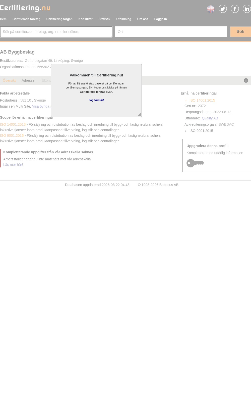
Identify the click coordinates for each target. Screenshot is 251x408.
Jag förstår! (96, 100)
